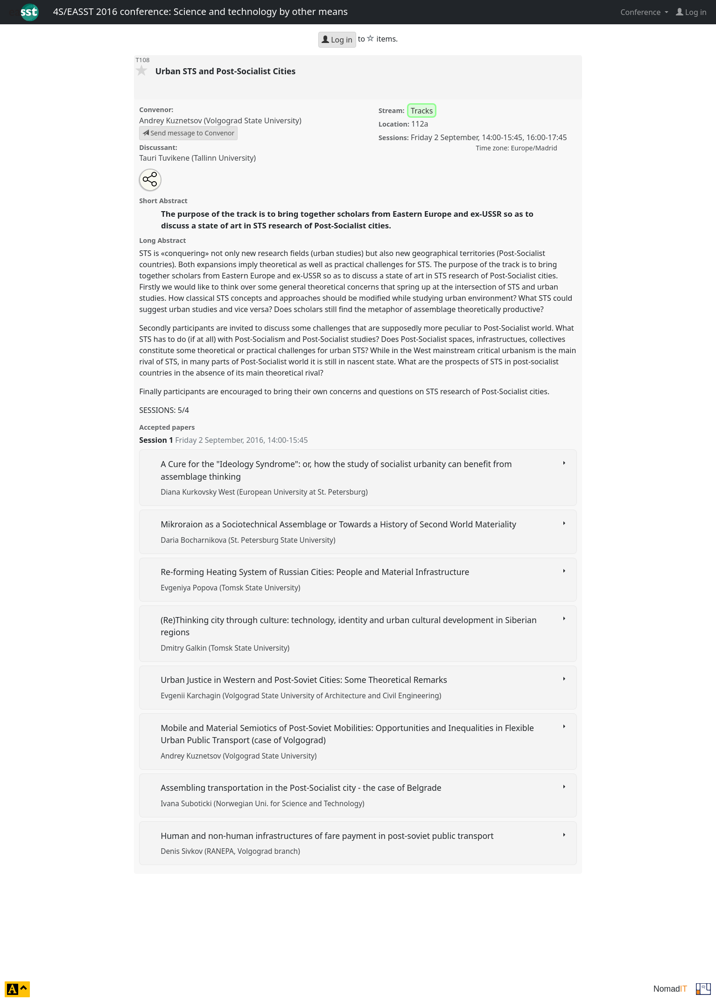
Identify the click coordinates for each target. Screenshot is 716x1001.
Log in (337, 40)
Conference (641, 12)
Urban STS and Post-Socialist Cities (226, 71)
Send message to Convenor (188, 132)
